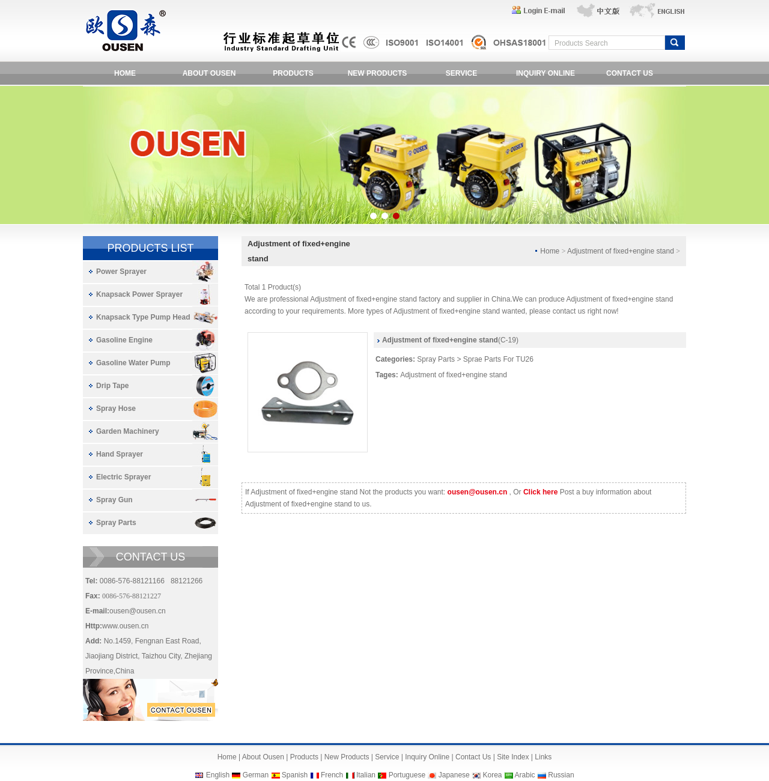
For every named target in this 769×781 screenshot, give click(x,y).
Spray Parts (116, 522)
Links (543, 757)
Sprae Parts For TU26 (498, 359)
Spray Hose (116, 408)
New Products (346, 757)
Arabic (525, 775)
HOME (125, 73)
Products (304, 757)
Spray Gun (114, 500)
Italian (365, 775)
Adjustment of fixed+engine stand (453, 375)
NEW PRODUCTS (377, 73)
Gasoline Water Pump (133, 363)
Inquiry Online (427, 757)
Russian (561, 775)
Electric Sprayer (123, 477)
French (332, 775)
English (217, 775)
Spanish (295, 775)
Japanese (454, 775)
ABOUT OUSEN (209, 73)
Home (227, 757)
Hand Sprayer (119, 454)
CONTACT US (629, 73)
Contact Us (473, 757)
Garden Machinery (127, 431)
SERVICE (461, 73)
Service (387, 757)
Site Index (513, 757)
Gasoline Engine (124, 340)
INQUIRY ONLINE (545, 73)
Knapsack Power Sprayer (139, 294)
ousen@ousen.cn (137, 611)
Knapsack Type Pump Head (143, 317)
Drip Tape (112, 385)
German (256, 775)
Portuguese (407, 775)
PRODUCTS (293, 73)
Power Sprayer (121, 271)
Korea (492, 775)
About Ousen (263, 757)
